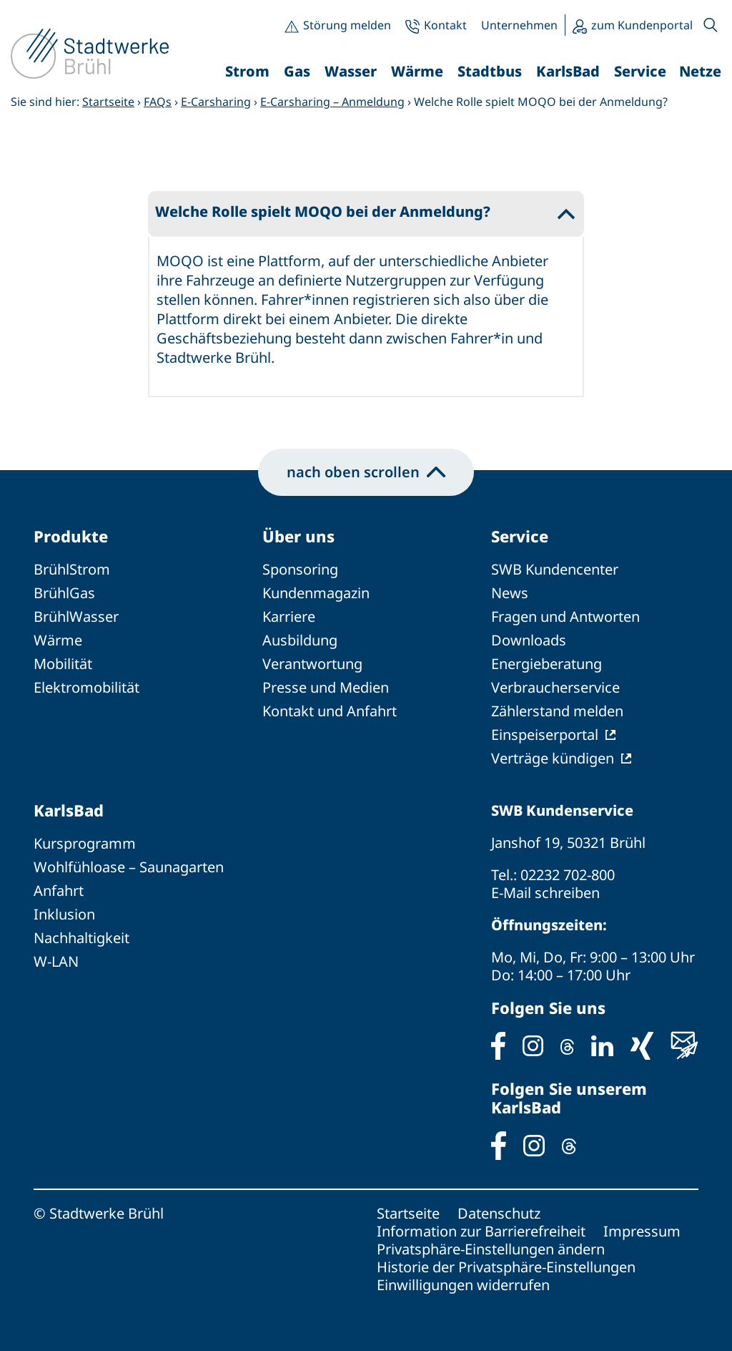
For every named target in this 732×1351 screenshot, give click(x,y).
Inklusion (64, 914)
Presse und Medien (325, 687)
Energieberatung (546, 663)
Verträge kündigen (552, 758)
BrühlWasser (76, 616)
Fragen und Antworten (565, 616)
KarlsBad (69, 810)
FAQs (158, 101)
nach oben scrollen (366, 472)
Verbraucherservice (555, 687)
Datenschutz (499, 1213)
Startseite (108, 101)
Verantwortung (312, 663)
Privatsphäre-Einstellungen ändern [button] (491, 1249)
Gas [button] (297, 71)
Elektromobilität (86, 687)
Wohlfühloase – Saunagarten (129, 867)
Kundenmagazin (316, 593)
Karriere (288, 616)
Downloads (528, 640)
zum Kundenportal (642, 25)
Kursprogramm (85, 843)
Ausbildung (299, 640)
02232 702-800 (567, 874)
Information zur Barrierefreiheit (481, 1231)
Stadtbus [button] (490, 71)
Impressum (642, 1231)
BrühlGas (64, 593)
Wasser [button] (351, 71)
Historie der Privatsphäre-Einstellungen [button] (506, 1267)
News (509, 593)
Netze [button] (700, 71)
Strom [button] (247, 71)
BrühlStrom (72, 569)
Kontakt (445, 25)
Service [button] (640, 71)
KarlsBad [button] (568, 71)
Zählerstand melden (557, 711)
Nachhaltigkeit (81, 937)
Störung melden (347, 25)
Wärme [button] (417, 71)
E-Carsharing (216, 101)
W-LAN (56, 961)
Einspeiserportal (544, 734)
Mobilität (63, 663)
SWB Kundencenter (554, 569)
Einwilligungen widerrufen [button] (463, 1284)
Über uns (298, 536)
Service (519, 536)
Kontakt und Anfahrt (329, 711)
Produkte (71, 536)
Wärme (58, 640)
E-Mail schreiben (545, 892)
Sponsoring (300, 569)
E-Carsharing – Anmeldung (332, 101)
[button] (710, 25)
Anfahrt (59, 890)
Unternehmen (519, 25)
